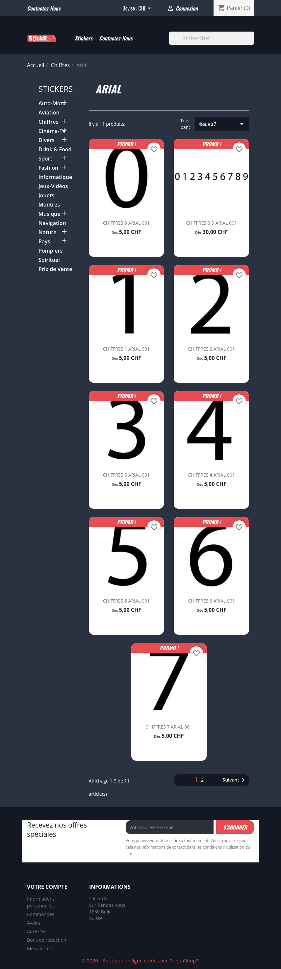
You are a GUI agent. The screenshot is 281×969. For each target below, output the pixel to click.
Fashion (48, 167)
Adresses (36, 931)
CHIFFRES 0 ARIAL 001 (126, 223)
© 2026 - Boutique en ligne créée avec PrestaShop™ (140, 960)
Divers (46, 140)
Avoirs (33, 923)
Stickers (83, 38)
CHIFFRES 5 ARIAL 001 (126, 601)
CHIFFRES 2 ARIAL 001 (211, 349)
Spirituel (49, 260)
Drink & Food (55, 149)
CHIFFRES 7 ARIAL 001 (168, 727)
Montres (49, 204)
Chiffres (48, 121)
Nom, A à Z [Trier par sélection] (222, 124)
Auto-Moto (52, 103)
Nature (47, 232)
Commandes (40, 914)
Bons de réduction (46, 940)
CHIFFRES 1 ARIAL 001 (126, 349)
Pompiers (50, 250)
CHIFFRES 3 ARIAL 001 (126, 475)
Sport (45, 158)
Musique (49, 214)
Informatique (55, 177)
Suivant (234, 780)
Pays (44, 241)
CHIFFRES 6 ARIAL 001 (211, 601)
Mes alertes (39, 948)
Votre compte (47, 886)
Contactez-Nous (115, 38)
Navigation (52, 223)
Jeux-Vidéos (53, 186)
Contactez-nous (43, 8)
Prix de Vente (55, 269)
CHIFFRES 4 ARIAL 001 (211, 475)
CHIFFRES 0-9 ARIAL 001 (211, 223)
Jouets (46, 195)
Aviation (49, 112)
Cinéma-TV (52, 131)
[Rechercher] (211, 38)
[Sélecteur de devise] (145, 9)
